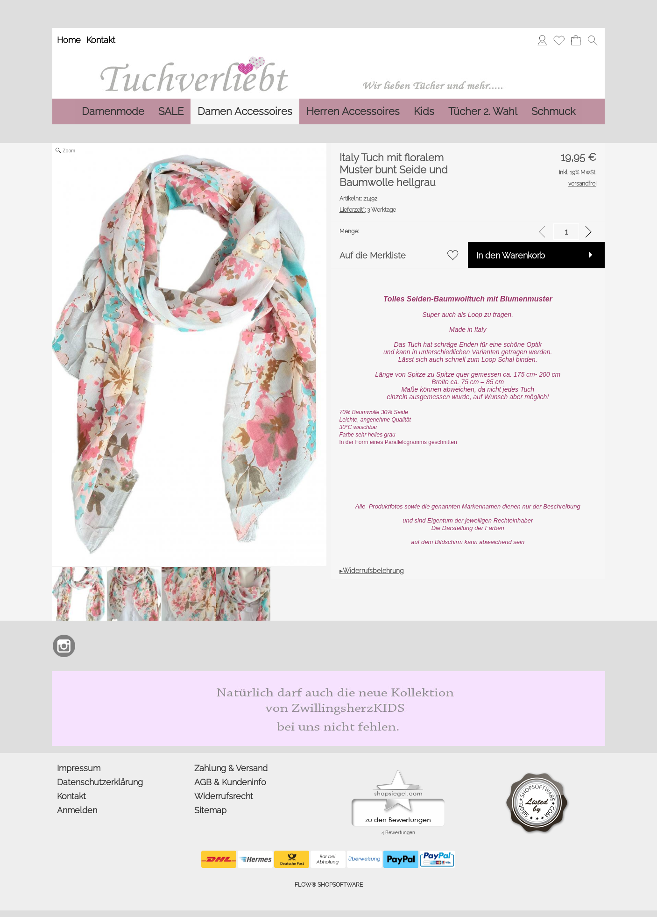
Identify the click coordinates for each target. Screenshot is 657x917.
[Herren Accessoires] (353, 111)
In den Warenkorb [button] (510, 255)
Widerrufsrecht (223, 796)
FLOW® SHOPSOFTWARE (329, 884)
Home (69, 40)
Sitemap (210, 810)
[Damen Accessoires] (245, 111)
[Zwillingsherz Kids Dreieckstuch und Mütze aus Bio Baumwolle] (328, 675)
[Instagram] (64, 646)
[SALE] (171, 111)
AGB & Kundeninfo (230, 782)
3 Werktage (367, 210)
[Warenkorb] (576, 40)
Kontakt (100, 40)
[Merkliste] (559, 40)
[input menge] (566, 231)
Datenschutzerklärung (100, 782)
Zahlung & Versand (231, 768)
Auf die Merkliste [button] (372, 255)
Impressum (78, 768)
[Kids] (424, 111)
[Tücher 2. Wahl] (482, 111)
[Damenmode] (113, 111)
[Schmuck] (553, 111)
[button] (592, 40)
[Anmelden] (542, 40)
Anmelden (77, 810)
